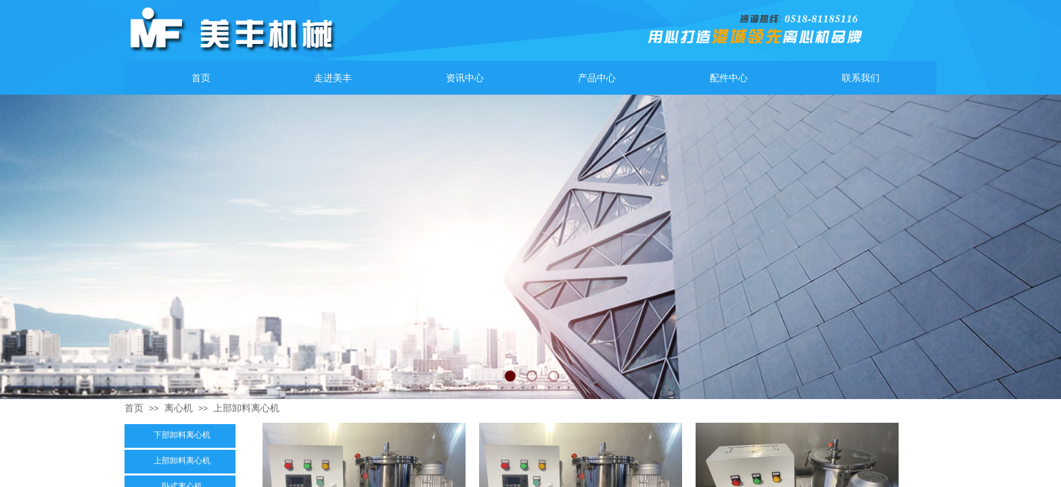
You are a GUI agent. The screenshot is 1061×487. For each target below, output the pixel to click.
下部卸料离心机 (182, 435)
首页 (134, 407)
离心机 (178, 407)
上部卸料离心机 (246, 407)
